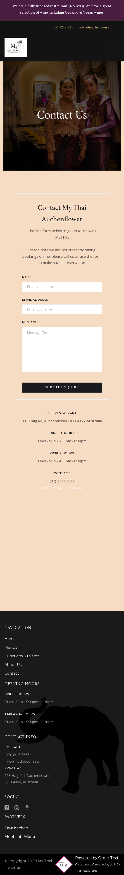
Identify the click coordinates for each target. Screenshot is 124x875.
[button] (112, 47)
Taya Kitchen (16, 828)
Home (10, 639)
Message (29, 322)
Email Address (35, 299)
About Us (13, 665)
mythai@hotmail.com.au (62, 487)
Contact (12, 673)
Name (26, 277)
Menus (11, 647)
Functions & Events (22, 656)
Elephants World (20, 837)
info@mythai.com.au (22, 761)
